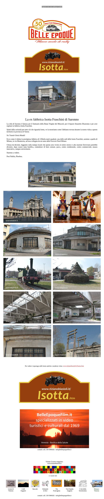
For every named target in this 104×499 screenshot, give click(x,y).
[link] (73, 366)
